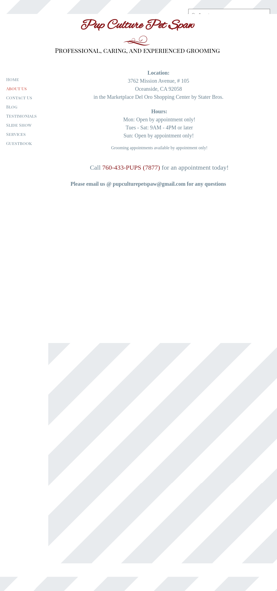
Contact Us (19, 97)
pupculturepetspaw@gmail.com (149, 184)
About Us (16, 88)
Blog (11, 107)
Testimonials (21, 116)
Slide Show (19, 125)
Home (12, 79)
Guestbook (19, 143)
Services (16, 134)
